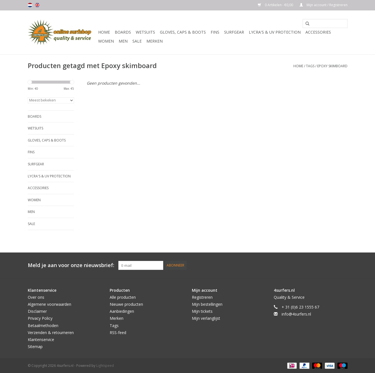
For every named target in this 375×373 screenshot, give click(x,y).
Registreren (202, 297)
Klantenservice (41, 339)
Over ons (36, 297)
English (37, 5)
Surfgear (234, 32)
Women (106, 41)
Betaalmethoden (43, 325)
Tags (310, 66)
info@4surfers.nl (296, 314)
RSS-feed (118, 332)
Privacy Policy (40, 318)
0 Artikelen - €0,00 (276, 5)
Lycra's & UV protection (275, 32)
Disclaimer (37, 311)
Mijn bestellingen (207, 304)
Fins (215, 32)
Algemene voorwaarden (49, 304)
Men (123, 41)
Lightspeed (105, 365)
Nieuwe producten (126, 304)
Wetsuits (145, 32)
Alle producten (123, 297)
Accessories (318, 32)
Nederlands (30, 5)
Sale (137, 41)
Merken (154, 41)
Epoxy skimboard (332, 66)
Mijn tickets (202, 311)
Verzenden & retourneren (51, 332)
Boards (123, 32)
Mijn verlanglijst (206, 318)
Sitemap (35, 346)
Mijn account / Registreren (324, 5)
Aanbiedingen (122, 311)
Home (104, 32)
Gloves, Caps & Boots (183, 32)
